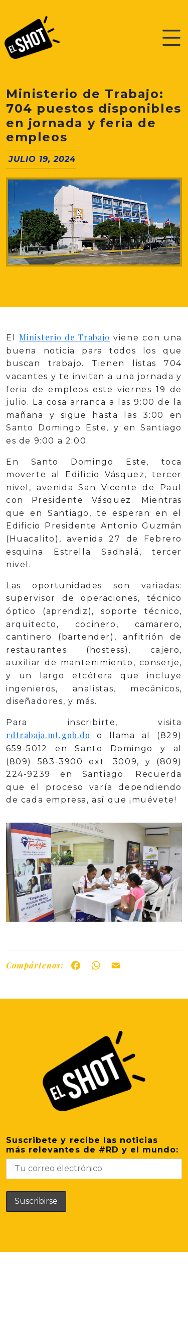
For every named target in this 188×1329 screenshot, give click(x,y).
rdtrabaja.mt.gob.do (48, 735)
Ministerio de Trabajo (64, 337)
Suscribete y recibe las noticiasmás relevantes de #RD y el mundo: (94, 1157)
